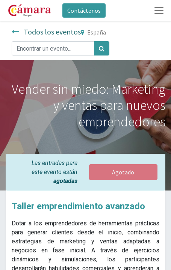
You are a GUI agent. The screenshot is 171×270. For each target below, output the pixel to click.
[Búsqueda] (101, 48)
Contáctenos (84, 10)
